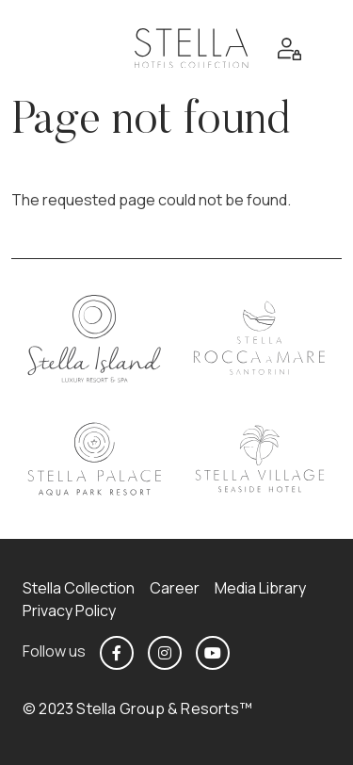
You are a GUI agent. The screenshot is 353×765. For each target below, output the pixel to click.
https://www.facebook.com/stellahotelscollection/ (117, 653)
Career (175, 588)
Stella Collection (79, 588)
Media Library (260, 588)
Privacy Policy (69, 610)
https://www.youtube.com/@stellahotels (213, 653)
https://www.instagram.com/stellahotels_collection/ (165, 653)
